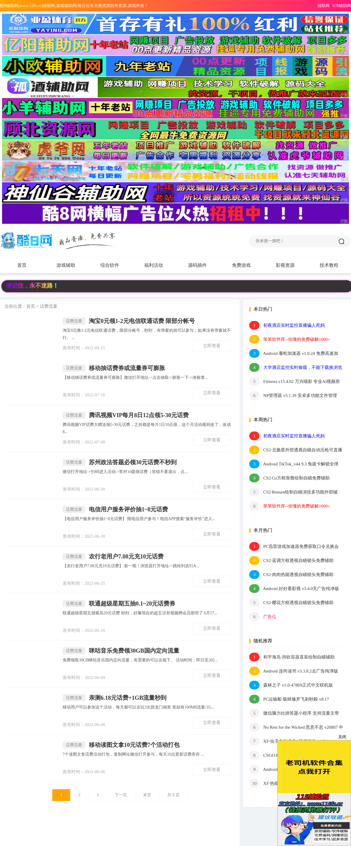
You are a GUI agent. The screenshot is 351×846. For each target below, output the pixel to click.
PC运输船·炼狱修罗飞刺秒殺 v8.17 (289, 699)
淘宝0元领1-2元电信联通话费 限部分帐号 (129, 321)
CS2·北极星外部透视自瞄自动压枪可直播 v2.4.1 (295, 450)
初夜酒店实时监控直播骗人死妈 (287, 325)
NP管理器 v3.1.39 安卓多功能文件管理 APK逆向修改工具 (293, 395)
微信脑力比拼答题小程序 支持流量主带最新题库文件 (294, 713)
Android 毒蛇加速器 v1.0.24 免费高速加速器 (293, 353)
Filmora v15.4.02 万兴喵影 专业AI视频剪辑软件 (294, 381)
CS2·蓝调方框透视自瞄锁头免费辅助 (291, 560)
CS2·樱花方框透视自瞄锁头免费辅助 (291, 602)
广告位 (262, 616)
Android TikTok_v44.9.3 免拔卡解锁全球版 (293, 464)
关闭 (342, 737)
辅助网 (323, 6)
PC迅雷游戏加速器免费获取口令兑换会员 (294, 546)
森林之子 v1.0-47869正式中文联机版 (291, 685)
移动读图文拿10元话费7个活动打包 (121, 745)
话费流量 (48, 306)
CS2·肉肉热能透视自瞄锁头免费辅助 (291, 574)
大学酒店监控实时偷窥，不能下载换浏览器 (295, 367)
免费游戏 (241, 265)
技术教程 (329, 265)
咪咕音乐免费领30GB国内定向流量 (121, 650)
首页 (22, 265)
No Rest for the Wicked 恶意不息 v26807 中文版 (296, 727)
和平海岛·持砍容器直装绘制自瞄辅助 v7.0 (292, 657)
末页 (147, 795)
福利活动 (159, 265)
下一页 (121, 795)
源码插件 (203, 265)
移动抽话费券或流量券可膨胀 (114, 368)
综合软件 (115, 265)
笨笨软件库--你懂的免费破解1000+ (289, 339)
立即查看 (212, 345)
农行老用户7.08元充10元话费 (113, 556)
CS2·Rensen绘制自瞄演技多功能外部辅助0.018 (293, 492)
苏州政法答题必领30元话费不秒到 (120, 462)
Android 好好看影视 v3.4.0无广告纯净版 (294, 588)
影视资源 (285, 265)
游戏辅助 (71, 265)
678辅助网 (342, 6)
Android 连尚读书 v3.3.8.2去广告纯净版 (293, 671)
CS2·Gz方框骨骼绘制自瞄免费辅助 (289, 478)
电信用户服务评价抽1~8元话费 (115, 509)
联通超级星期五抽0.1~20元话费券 (119, 603)
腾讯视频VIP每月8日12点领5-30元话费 (126, 415)
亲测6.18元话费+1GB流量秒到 (114, 697)
